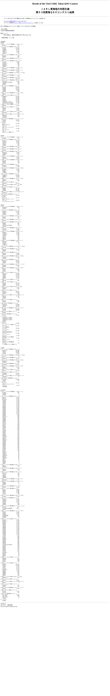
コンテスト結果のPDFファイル (12, 21)
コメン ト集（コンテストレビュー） (24, 22)
